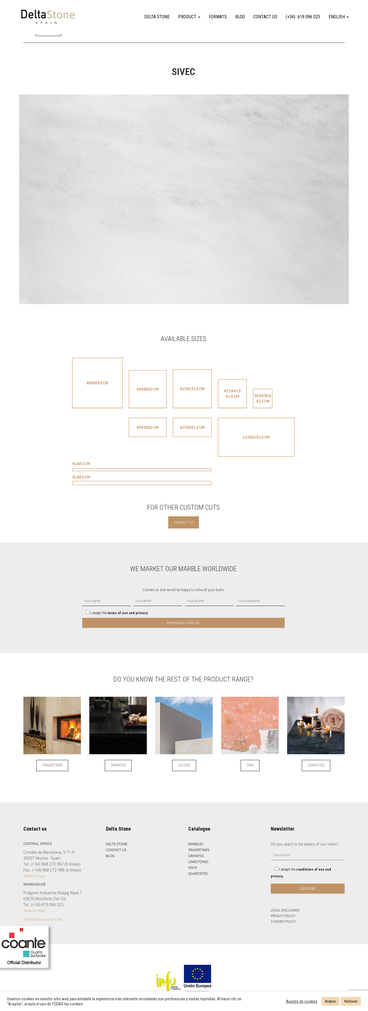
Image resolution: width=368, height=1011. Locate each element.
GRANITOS (118, 765)
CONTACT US (265, 16)
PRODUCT (189, 16)
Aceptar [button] (330, 1001)
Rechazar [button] (351, 1001)
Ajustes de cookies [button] (301, 1001)
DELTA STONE (157, 16)
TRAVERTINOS (52, 765)
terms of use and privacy (128, 613)
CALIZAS (184, 765)
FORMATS (218, 16)
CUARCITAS (316, 765)
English (339, 16)
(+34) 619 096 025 (303, 16)
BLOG (240, 16)
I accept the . (115, 613)
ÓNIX (250, 765)
